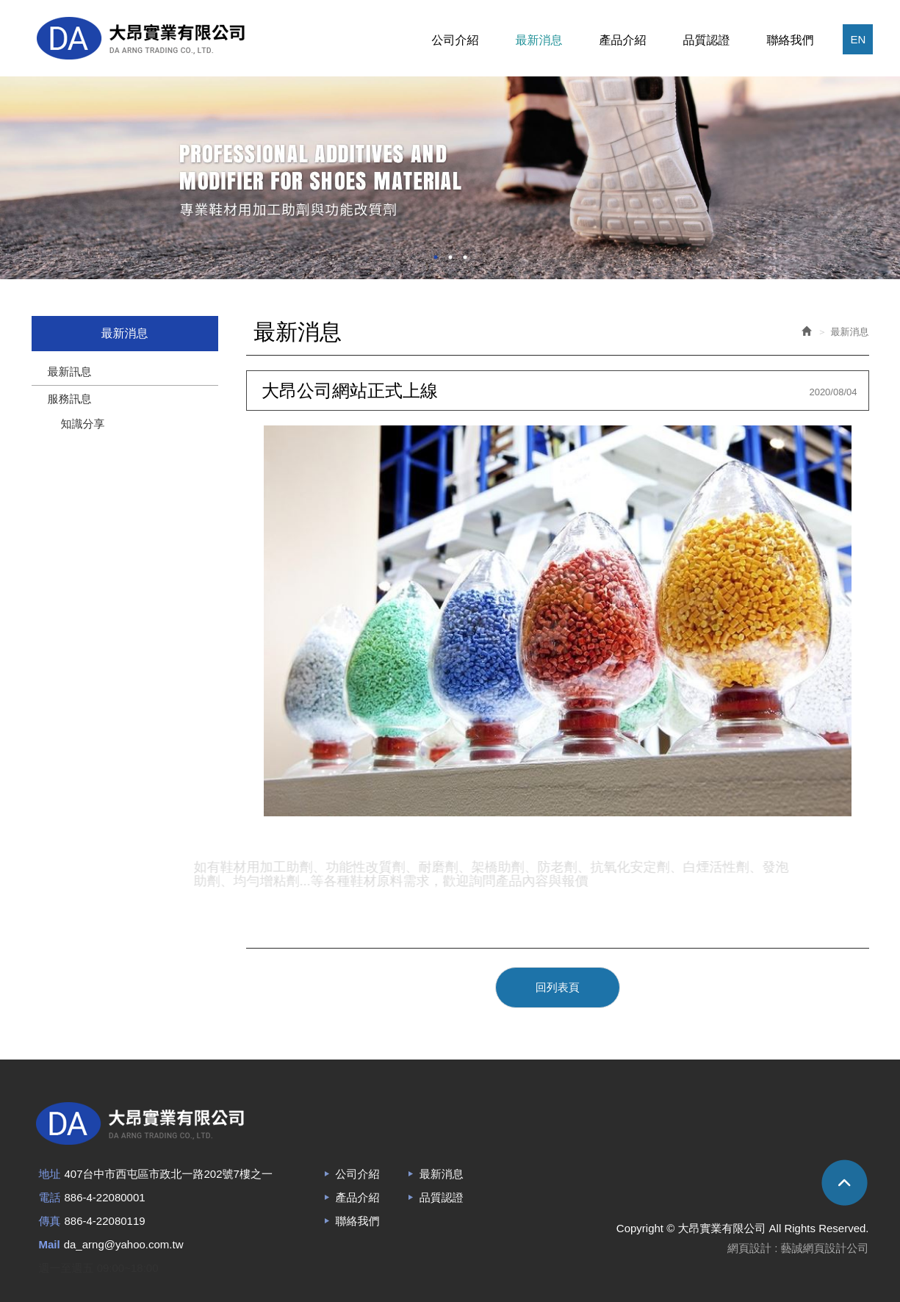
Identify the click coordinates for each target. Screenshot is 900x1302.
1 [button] (435, 257)
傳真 (50, 1221)
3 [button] (465, 257)
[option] (450, 177)
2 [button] (450, 257)
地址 (50, 1174)
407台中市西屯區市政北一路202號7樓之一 (169, 1174)
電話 (50, 1197)
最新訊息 (70, 371)
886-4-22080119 (105, 1221)
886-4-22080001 (105, 1197)
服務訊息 (70, 398)
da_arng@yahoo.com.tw (124, 1244)
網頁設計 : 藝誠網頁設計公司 (798, 1248)
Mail (49, 1244)
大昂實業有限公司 (140, 38)
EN (857, 39)
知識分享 (83, 423)
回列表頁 (558, 987)
